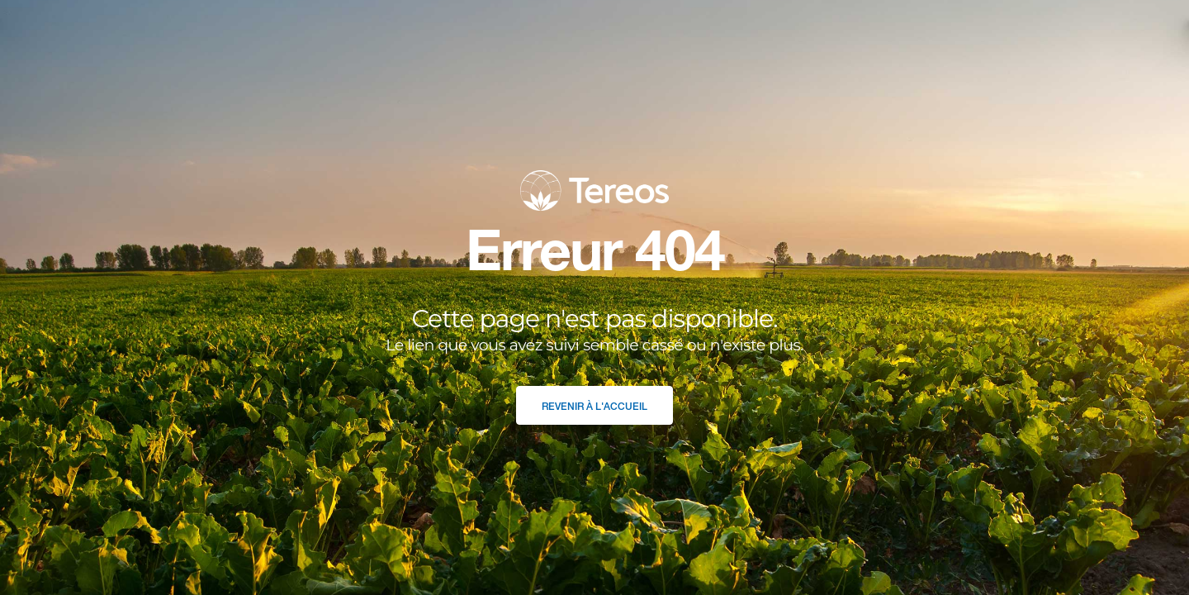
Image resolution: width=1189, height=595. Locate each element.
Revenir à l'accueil (594, 406)
